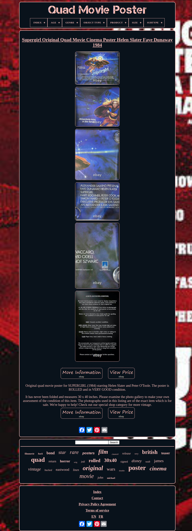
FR (101, 516)
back (40, 453)
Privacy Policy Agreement (97, 504)
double (122, 470)
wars (111, 469)
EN (94, 516)
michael (111, 478)
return (52, 461)
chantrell (115, 454)
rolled (94, 460)
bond (50, 453)
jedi (83, 461)
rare (74, 452)
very (136, 453)
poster (137, 468)
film (103, 451)
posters (88, 453)
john (100, 477)
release (126, 453)
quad (38, 459)
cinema (158, 468)
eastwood (62, 470)
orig (75, 462)
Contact (97, 498)
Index (97, 492)
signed (124, 461)
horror (65, 461)
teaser (165, 453)
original (93, 468)
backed (48, 470)
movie (87, 476)
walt (147, 461)
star (62, 452)
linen (76, 470)
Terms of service (97, 510)
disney (137, 461)
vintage (34, 469)
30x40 (110, 460)
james (159, 460)
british (150, 452)
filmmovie (29, 453)
